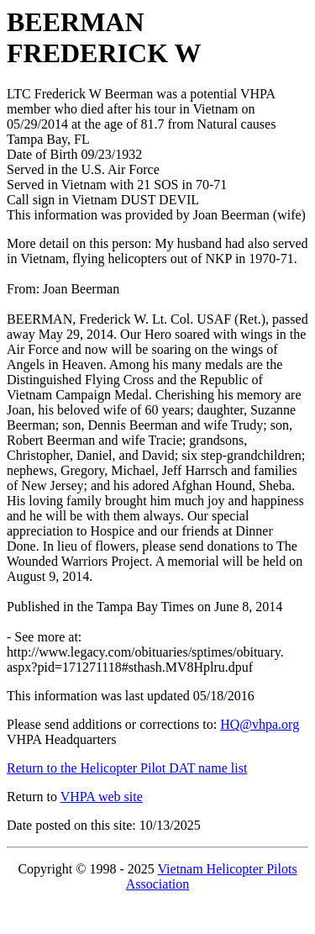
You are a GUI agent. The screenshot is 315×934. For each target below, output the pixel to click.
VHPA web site (101, 796)
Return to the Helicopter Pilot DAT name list (127, 768)
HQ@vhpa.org (259, 724)
